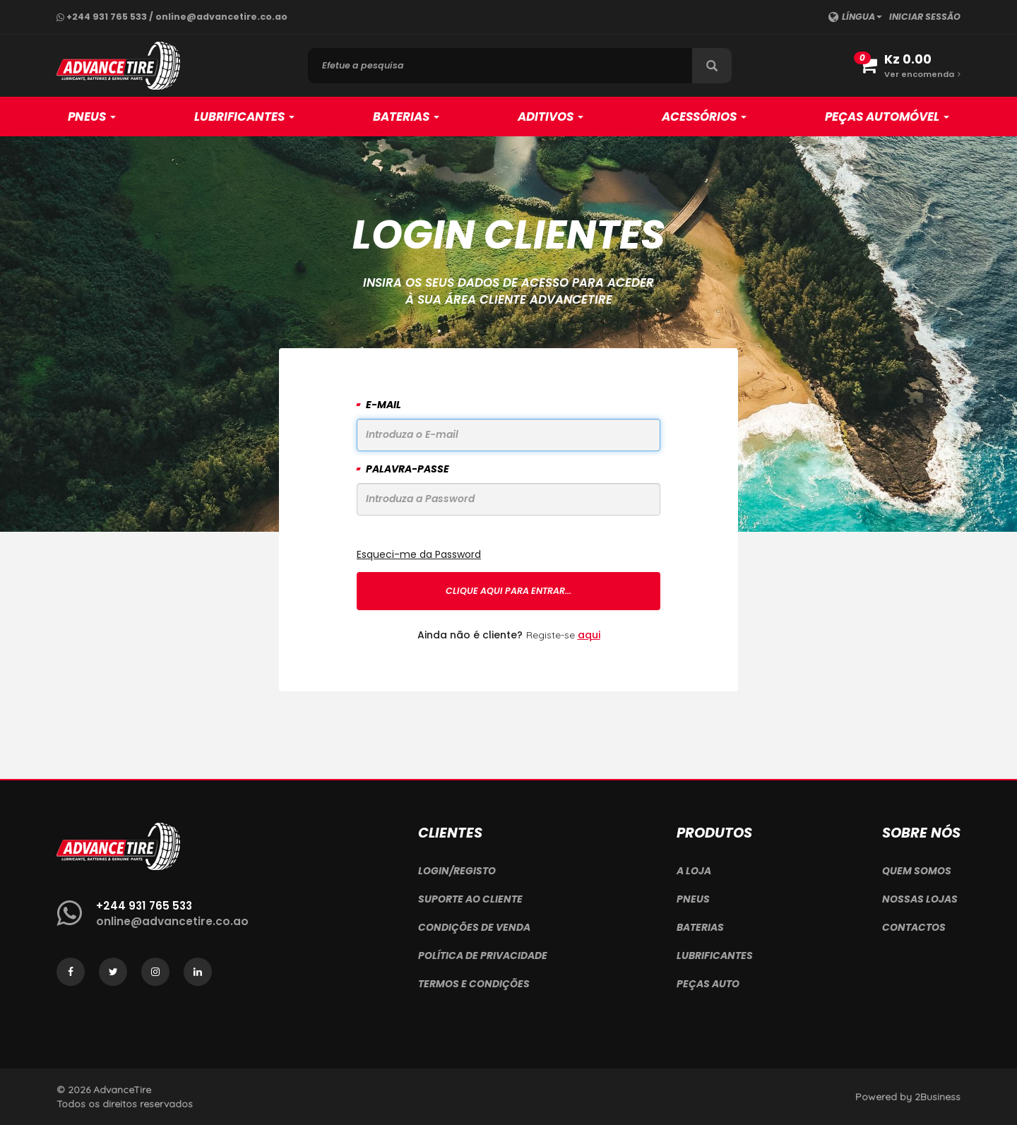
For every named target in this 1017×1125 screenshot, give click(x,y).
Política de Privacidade (482, 955)
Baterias (406, 116)
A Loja (694, 871)
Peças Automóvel (887, 116)
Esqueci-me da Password (419, 554)
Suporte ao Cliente (470, 899)
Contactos (914, 927)
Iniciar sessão (925, 17)
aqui (589, 635)
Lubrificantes (244, 116)
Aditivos (550, 116)
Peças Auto (708, 984)
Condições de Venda (474, 927)
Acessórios (704, 116)
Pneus (92, 116)
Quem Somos (916, 871)
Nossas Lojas (920, 899)
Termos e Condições (474, 984)
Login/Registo (457, 871)
